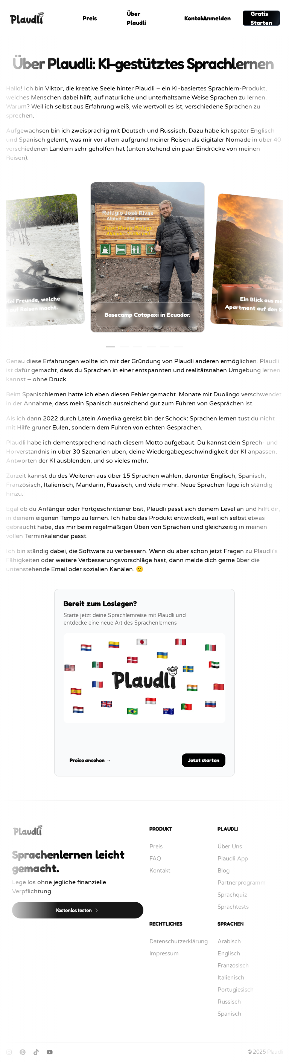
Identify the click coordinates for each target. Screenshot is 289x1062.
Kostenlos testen (77, 910)
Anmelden (217, 18)
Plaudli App (237, 858)
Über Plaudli (136, 18)
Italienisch (235, 977)
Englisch (233, 953)
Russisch (233, 1001)
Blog (227, 870)
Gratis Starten (261, 18)
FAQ (159, 858)
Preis (90, 18)
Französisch (237, 965)
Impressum (167, 953)
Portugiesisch (239, 989)
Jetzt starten (203, 760)
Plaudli (275, 1052)
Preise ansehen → (90, 760)
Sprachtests (237, 906)
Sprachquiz (236, 894)
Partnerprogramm (245, 882)
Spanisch (233, 1013)
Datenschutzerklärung (182, 941)
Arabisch (233, 941)
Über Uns (233, 846)
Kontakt (195, 18)
